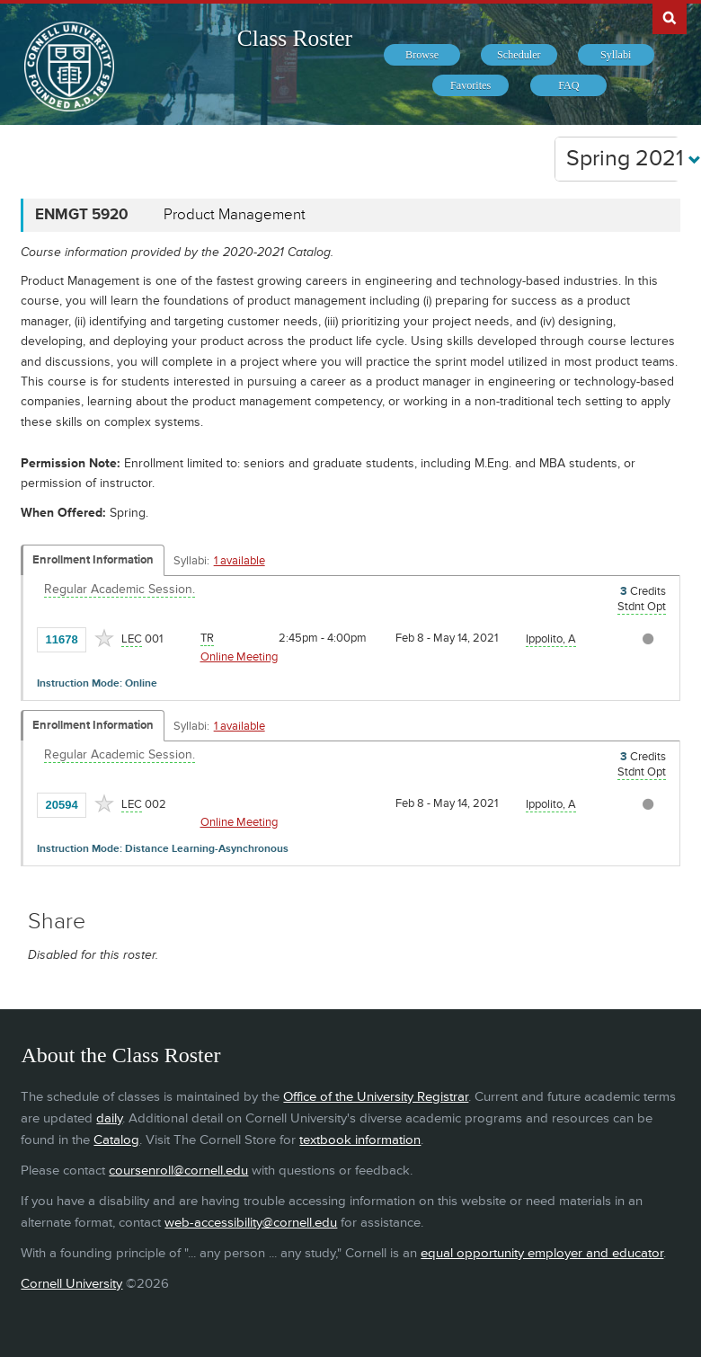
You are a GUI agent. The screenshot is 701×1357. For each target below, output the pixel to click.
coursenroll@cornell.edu (178, 1170)
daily (109, 1118)
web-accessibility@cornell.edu (250, 1222)
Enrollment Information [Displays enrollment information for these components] (93, 560)
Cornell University (71, 1283)
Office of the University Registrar (375, 1096)
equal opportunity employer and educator (542, 1253)
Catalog (116, 1140)
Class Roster (294, 38)
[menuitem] (422, 55)
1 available (239, 561)
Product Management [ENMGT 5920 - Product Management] (235, 215)
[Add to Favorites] (104, 638)
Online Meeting (239, 657)
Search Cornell (669, 17)
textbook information (360, 1140)
